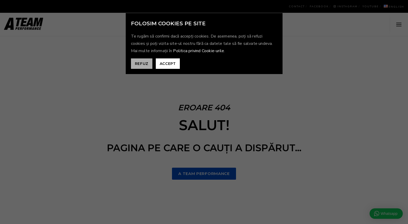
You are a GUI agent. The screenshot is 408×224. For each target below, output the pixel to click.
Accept (168, 63)
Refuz (142, 63)
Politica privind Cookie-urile (198, 51)
